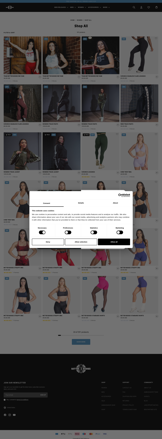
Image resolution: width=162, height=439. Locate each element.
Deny (48, 242)
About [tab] (115, 203)
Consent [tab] (46, 203)
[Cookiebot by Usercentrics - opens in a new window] (120, 195)
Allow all (114, 242)
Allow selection (81, 242)
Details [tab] (81, 203)
